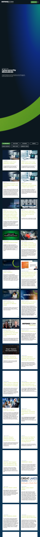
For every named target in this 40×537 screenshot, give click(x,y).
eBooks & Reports (6, 146)
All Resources (6, 143)
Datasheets (24, 143)
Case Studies (15, 143)
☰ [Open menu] (37, 2)
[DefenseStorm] (8, 2)
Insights (34, 143)
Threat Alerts (15, 146)
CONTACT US (33, 2)
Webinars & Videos (24, 146)
